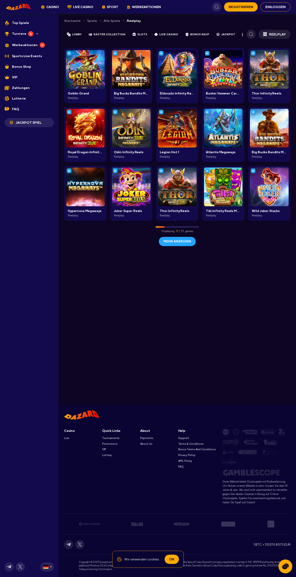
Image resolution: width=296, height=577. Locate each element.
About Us (146, 443)
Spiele (92, 21)
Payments (146, 438)
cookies (153, 559)
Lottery (107, 455)
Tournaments (110, 438)
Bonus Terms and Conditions (197, 449)
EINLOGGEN (275, 7)
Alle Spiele (112, 21)
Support (183, 438)
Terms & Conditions (191, 443)
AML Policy (185, 460)
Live (66, 438)
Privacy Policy (187, 455)
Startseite (72, 21)
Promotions (110, 443)
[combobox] (47, 566)
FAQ (181, 466)
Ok (171, 559)
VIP (104, 449)
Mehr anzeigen (177, 241)
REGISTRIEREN (241, 7)
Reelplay (134, 21)
